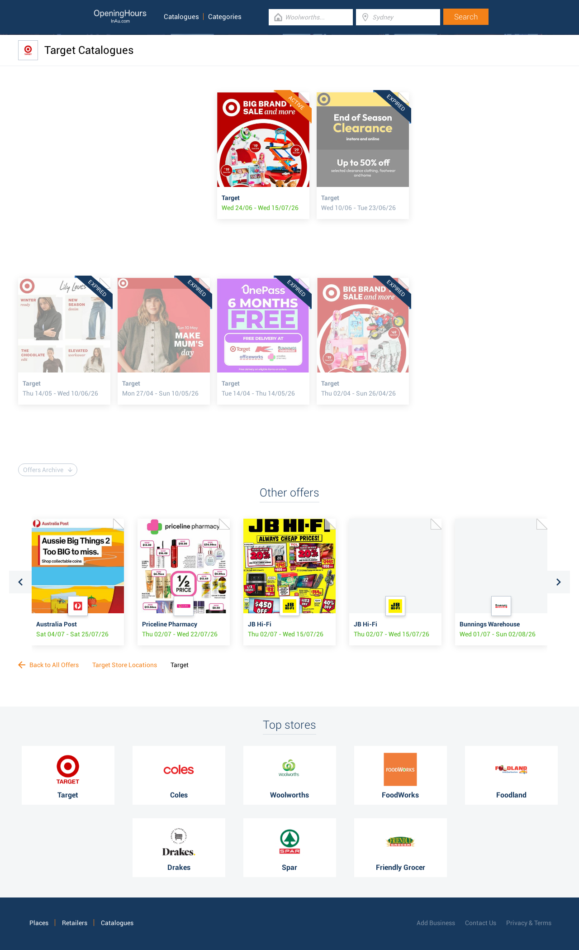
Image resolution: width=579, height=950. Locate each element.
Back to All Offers (48, 664)
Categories (225, 17)
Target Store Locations (124, 664)
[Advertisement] (118, 155)
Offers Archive (47, 469)
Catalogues (181, 17)
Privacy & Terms (528, 922)
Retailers (74, 922)
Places (38, 922)
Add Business (436, 922)
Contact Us (480, 922)
